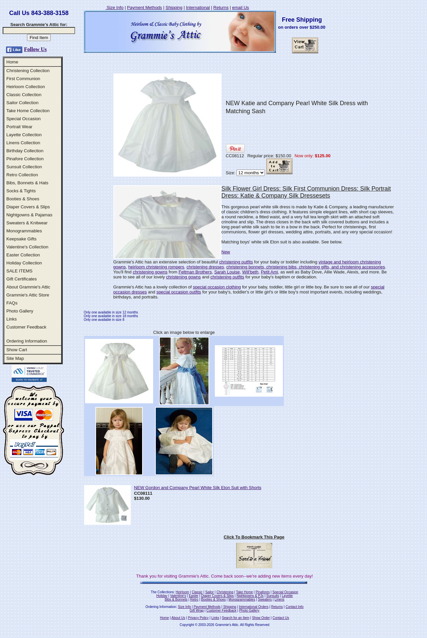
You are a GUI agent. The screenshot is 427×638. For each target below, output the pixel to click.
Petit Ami (269, 271)
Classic (197, 592)
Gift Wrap (197, 610)
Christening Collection (28, 70)
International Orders (253, 607)
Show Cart (16, 349)
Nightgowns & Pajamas (29, 214)
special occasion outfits (178, 291)
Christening (225, 592)
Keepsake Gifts (21, 238)
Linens (279, 599)
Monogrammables (24, 230)
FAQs (11, 302)
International (198, 7)
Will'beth (250, 271)
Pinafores (263, 592)
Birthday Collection (24, 150)
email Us (240, 7)
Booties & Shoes (22, 198)
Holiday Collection (24, 262)
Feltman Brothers (195, 271)
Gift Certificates (21, 278)
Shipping (173, 7)
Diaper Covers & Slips (28, 206)
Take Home (244, 592)
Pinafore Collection (25, 158)
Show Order (261, 618)
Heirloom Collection (25, 86)
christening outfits (236, 261)
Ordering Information (26, 341)
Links (11, 319)
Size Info (114, 7)
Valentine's (178, 596)
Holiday (161, 596)
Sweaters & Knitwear (27, 222)
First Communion (23, 78)
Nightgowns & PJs (250, 596)
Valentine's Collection (27, 246)
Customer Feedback (26, 327)
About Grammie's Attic (28, 286)
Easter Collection (23, 254)
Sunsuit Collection (24, 166)
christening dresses (205, 266)
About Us (178, 618)
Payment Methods (144, 7)
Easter (193, 596)
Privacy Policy (198, 618)
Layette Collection (24, 134)
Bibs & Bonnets (176, 599)
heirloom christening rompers (156, 266)
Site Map (15, 358)
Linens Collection (23, 142)
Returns (221, 7)
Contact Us (281, 618)
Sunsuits (272, 596)
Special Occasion (23, 118)
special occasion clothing (217, 286)
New (226, 251)
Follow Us (35, 49)
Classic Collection (23, 94)
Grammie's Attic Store (27, 294)
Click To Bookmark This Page (254, 537)
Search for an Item (235, 618)
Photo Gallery (19, 310)
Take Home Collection (28, 110)
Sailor (209, 592)
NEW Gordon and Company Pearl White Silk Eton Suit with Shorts (198, 487)
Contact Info (295, 607)
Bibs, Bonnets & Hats (27, 182)
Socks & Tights (21, 190)
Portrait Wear (19, 126)
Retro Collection (22, 174)
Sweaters (265, 599)
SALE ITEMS (19, 270)
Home (12, 61)
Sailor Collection (22, 102)
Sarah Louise (227, 271)
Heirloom (182, 592)
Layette (287, 596)
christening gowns (150, 271)
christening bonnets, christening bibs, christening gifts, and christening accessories (305, 266)
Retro (194, 599)
